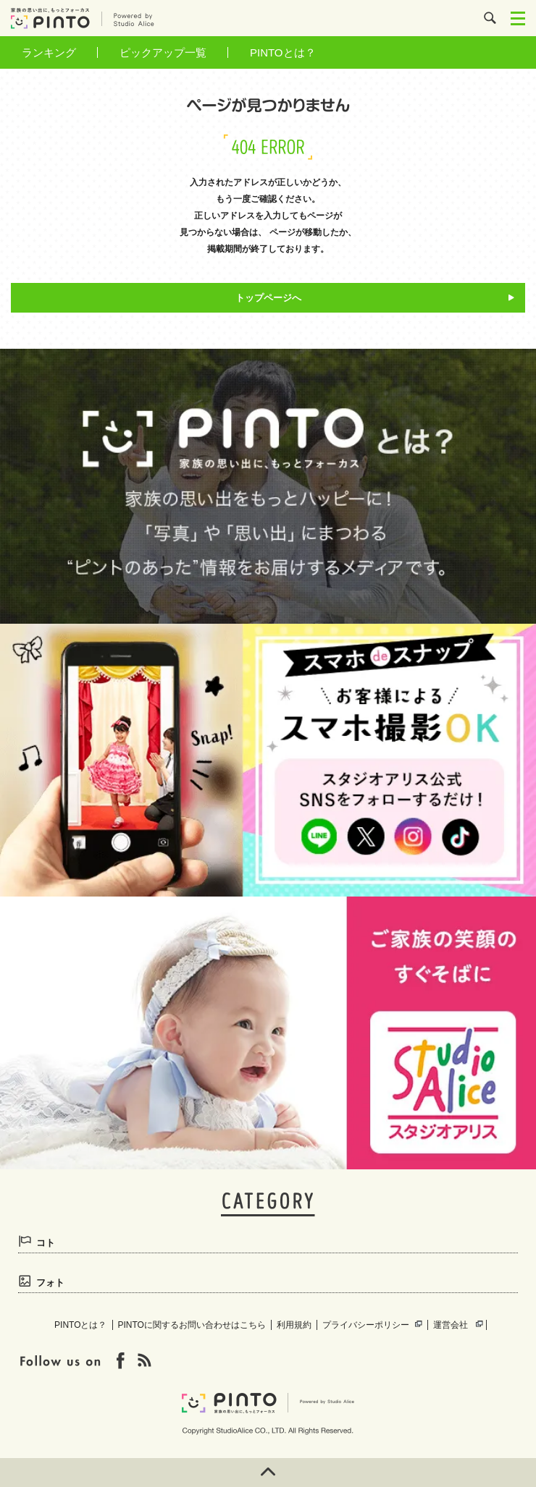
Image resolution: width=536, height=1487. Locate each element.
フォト (50, 1282)
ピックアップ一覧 (163, 52)
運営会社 (450, 1325)
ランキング (49, 52)
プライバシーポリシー (365, 1325)
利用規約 (294, 1325)
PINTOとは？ (283, 52)
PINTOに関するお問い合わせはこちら (192, 1325)
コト (45, 1242)
